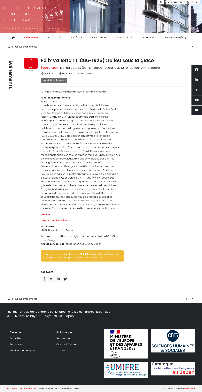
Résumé (45, 214)
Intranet (61, 350)
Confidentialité (63, 388)
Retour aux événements (22, 46)
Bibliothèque (99, 37)
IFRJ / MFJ (76, 37)
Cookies (75, 388)
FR (192, 2)
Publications (124, 37)
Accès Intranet (176, 2)
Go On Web (189, 388)
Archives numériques (177, 37)
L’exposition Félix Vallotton (55, 220)
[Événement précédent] (186, 47)
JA (196, 2)
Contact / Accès (66, 344)
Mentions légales (46, 388)
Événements (31, 37)
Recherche (148, 37)
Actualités (54, 37)
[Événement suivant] (192, 47)
